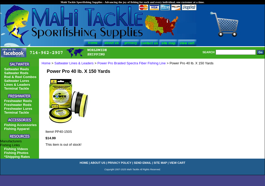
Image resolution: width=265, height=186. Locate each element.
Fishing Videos (16, 149)
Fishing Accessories (20, 125)
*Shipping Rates (17, 157)
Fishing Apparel (16, 129)
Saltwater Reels (16, 69)
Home (46, 63)
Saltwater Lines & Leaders (74, 63)
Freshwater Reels (18, 101)
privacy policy (119, 162)
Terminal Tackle (16, 88)
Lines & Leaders (17, 85)
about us (97, 162)
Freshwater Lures (18, 109)
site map (160, 162)
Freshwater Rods (17, 105)
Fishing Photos (16, 153)
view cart (177, 162)
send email (142, 162)
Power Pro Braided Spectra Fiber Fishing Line (131, 63)
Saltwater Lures (16, 81)
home (84, 162)
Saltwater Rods (16, 73)
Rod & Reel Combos (20, 77)
